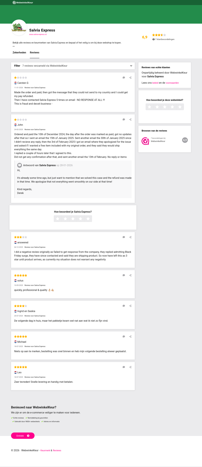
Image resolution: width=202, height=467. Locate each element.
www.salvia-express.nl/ (38, 34)
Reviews (34, 53)
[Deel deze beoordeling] (130, 78)
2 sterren (68, 219)
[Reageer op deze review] (125, 78)
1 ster (61, 219)
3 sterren (76, 219)
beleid (155, 83)
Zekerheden (19, 53)
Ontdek (23, 435)
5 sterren (91, 219)
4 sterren (175, 107)
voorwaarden (173, 83)
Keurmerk (46, 450)
